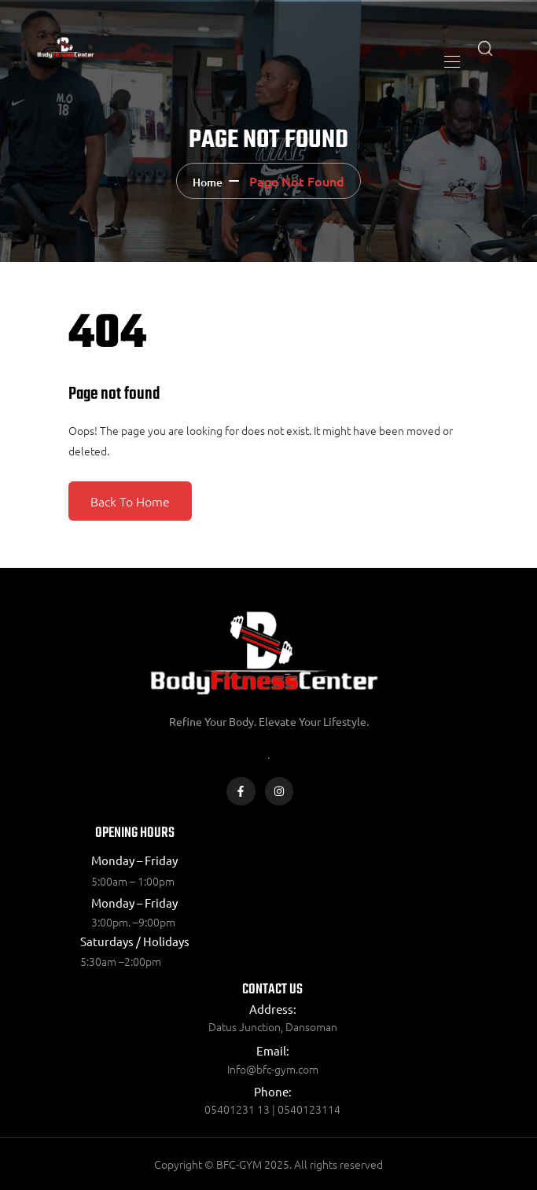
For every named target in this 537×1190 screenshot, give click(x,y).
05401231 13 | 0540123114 (272, 1109)
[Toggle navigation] (450, 61)
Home (208, 182)
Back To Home (130, 501)
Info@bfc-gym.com (272, 1069)
